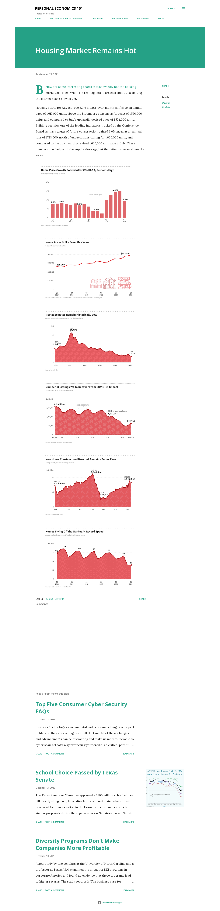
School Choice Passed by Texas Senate (77, 776)
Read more (128, 753)
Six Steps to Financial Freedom (66, 18)
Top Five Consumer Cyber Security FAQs (81, 708)
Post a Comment (54, 753)
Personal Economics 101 (59, 8)
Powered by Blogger (110, 902)
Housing (166, 103)
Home (38, 18)
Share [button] (165, 86)
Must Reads (97, 18)
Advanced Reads (120, 18)
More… (161, 18)
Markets (166, 107)
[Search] (171, 8)
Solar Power (143, 18)
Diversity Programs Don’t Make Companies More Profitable (77, 844)
